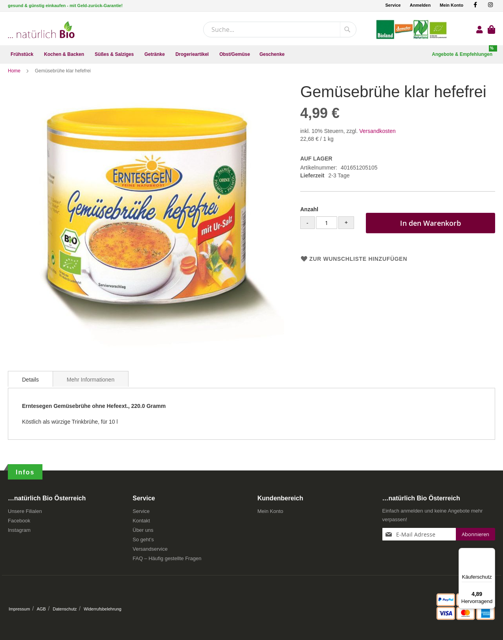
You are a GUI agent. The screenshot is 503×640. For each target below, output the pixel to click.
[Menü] (490, 552)
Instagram (19, 533)
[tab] (30, 385)
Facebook (19, 523)
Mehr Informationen (90, 385)
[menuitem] (22, 54)
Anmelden (420, 5)
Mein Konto (451, 5)
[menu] (251, 54)
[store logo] (41, 30)
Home (15, 76)
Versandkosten (377, 137)
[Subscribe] (475, 537)
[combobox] (279, 29)
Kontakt (141, 523)
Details (30, 385)
